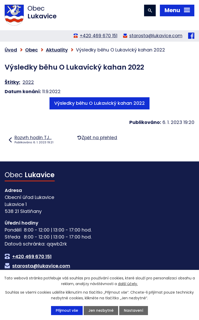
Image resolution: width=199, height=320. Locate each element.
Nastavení (133, 310)
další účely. (128, 283)
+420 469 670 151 (98, 36)
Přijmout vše (67, 310)
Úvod (11, 50)
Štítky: (12, 82)
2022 (28, 82)
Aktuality (57, 50)
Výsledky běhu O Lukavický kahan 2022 (99, 103)
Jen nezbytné (100, 310)
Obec (31, 50)
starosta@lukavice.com (155, 36)
